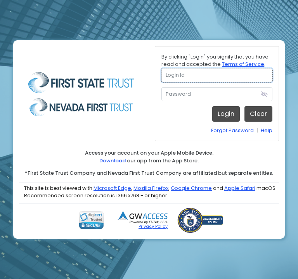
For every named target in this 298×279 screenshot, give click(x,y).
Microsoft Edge (112, 188)
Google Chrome (191, 188)
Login (226, 113)
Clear (258, 113)
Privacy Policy (153, 226)
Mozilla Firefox (150, 188)
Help (266, 130)
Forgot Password (232, 130)
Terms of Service (243, 64)
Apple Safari (239, 188)
